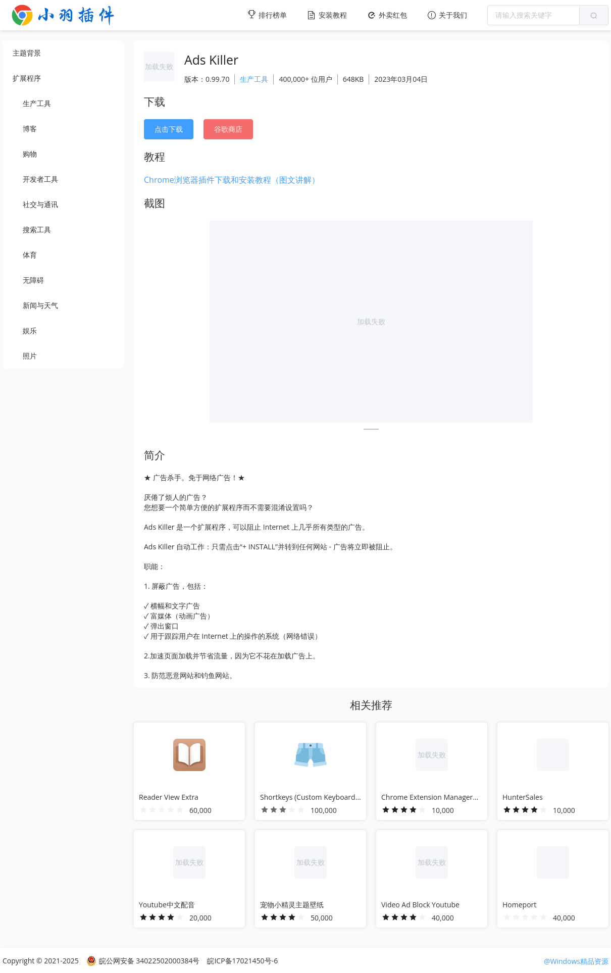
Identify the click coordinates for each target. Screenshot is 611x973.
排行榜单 (267, 15)
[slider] (161, 810)
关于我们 (447, 15)
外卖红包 (387, 15)
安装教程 (327, 15)
